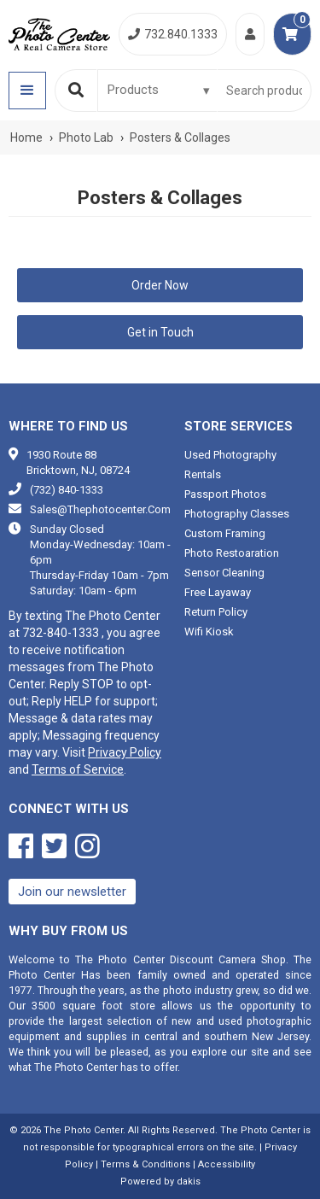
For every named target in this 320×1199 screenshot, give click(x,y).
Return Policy (215, 611)
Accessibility (226, 1164)
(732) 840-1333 (66, 489)
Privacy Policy (124, 752)
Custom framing (224, 533)
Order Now (160, 285)
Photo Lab (86, 137)
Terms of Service (78, 769)
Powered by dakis (160, 1181)
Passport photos (225, 494)
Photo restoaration (231, 553)
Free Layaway (217, 592)
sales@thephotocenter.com (100, 509)
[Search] (76, 90)
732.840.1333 (173, 34)
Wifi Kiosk (209, 631)
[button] (27, 90)
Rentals (202, 474)
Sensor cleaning (224, 572)
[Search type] (159, 89)
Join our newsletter (72, 891)
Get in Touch (160, 332)
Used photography (230, 454)
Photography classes (236, 513)
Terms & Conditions (145, 1164)
